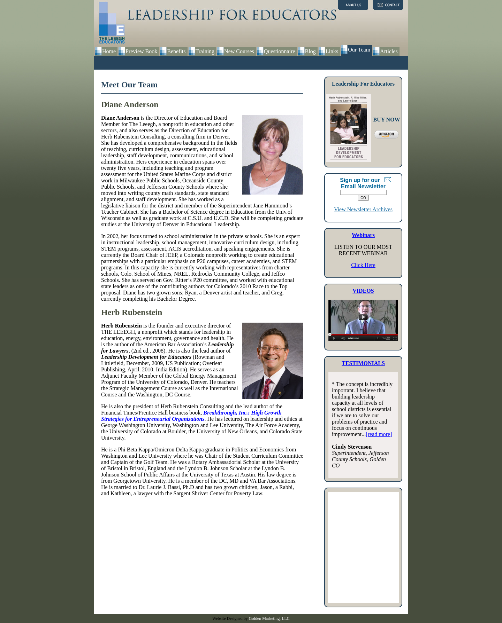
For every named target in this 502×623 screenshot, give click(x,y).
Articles (389, 51)
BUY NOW (386, 120)
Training (205, 51)
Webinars (363, 235)
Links (332, 51)
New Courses (239, 51)
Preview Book (141, 51)
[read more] (379, 434)
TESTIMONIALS (363, 363)
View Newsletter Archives (363, 209)
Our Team (359, 50)
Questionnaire (279, 51)
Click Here (363, 265)
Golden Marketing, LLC (269, 618)
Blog (310, 51)
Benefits (176, 51)
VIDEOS (363, 291)
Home (109, 51)
